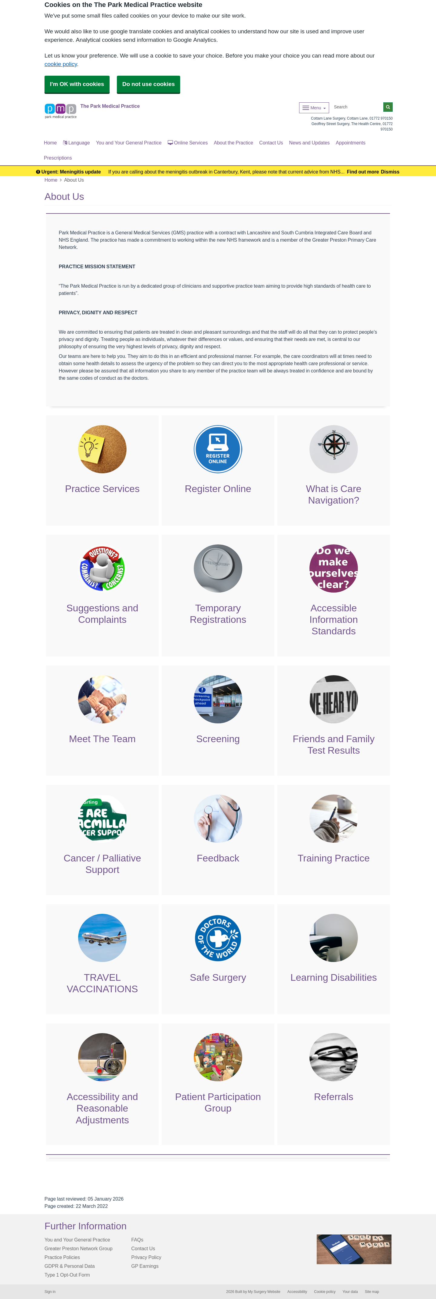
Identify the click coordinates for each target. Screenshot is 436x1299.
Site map (372, 1292)
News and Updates (309, 142)
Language (76, 142)
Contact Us (271, 142)
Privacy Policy (146, 1257)
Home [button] (50, 142)
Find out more (363, 171)
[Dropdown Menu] (314, 107)
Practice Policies (62, 1257)
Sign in (50, 1292)
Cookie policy (324, 1292)
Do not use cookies (148, 84)
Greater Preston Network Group (79, 1248)
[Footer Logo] (354, 1249)
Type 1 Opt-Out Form (67, 1274)
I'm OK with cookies (77, 84)
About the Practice (233, 142)
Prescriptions (58, 157)
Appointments (350, 142)
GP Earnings (145, 1266)
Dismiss (390, 171)
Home (51, 179)
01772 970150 (381, 118)
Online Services (188, 142)
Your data (350, 1292)
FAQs (137, 1239)
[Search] (358, 107)
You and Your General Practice (129, 142)
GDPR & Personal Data (70, 1266)
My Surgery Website (264, 1292)
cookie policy (61, 64)
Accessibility (297, 1292)
